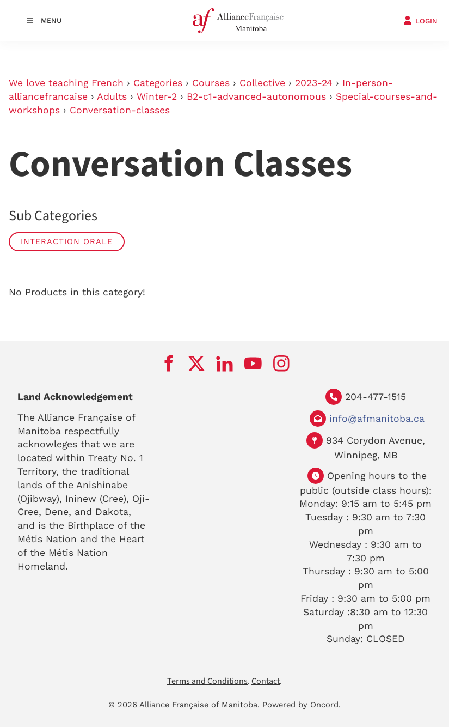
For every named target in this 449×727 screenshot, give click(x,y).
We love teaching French (66, 82)
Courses (211, 82)
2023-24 (314, 82)
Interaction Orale (67, 241)
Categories (157, 82)
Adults (112, 96)
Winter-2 (157, 96)
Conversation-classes (120, 110)
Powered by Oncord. (301, 705)
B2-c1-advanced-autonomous (256, 96)
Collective (262, 82)
